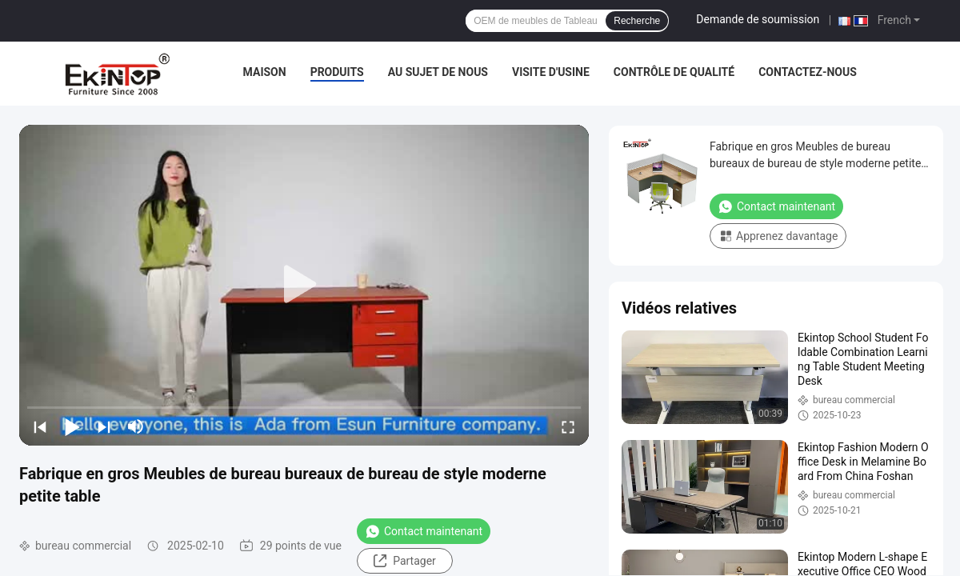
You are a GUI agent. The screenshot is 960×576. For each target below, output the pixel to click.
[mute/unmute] (136, 426)
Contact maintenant (423, 531)
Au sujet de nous (438, 72)
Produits (337, 72)
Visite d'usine (551, 72)
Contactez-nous (807, 72)
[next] (104, 426)
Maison (264, 72)
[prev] (40, 426)
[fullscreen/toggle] (568, 426)
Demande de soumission (757, 19)
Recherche (637, 20)
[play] (304, 285)
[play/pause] (72, 426)
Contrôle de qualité (674, 72)
